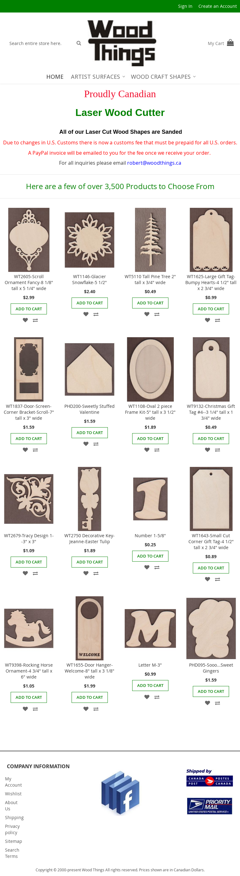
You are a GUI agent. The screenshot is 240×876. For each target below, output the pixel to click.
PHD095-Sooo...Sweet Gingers (211, 668)
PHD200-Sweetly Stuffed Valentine (89, 409)
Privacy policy (12, 829)
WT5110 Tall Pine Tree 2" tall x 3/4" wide (150, 279)
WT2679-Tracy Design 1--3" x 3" (29, 538)
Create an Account (217, 6)
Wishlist (13, 794)
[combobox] (39, 43)
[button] (25, 319)
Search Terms (12, 853)
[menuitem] (54, 76)
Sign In (185, 6)
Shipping (14, 817)
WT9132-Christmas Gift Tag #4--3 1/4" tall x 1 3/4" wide (211, 412)
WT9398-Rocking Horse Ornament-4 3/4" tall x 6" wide (29, 671)
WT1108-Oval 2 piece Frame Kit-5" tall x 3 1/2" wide (150, 412)
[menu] (120, 76)
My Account (13, 782)
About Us (11, 805)
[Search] (79, 43)
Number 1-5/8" (150, 535)
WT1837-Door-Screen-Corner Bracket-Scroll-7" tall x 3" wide (29, 412)
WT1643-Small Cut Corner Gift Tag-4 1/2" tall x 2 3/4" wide (211, 541)
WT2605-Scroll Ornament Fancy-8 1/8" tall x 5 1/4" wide (29, 282)
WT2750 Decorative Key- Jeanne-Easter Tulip (89, 538)
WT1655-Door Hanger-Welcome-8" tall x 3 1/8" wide (89, 671)
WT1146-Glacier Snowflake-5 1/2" (89, 279)
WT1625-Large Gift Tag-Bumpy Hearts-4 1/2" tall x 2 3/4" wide (211, 282)
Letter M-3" (150, 665)
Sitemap (13, 841)
